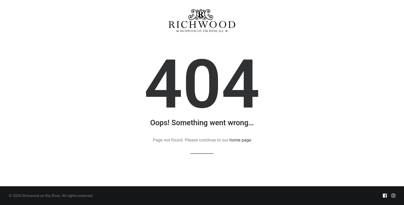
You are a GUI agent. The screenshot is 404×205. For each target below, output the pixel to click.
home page (240, 139)
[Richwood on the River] (202, 20)
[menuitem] (202, 21)
